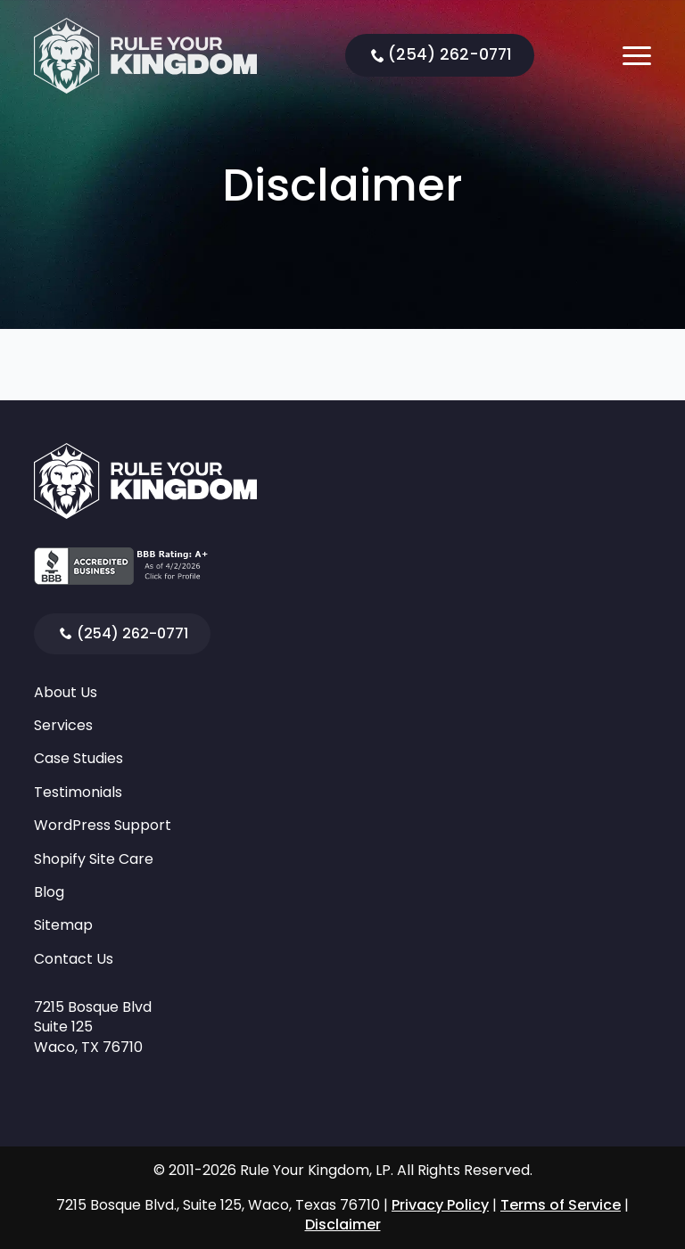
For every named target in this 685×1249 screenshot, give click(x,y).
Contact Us (73, 959)
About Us (65, 693)
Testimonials (78, 792)
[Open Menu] (637, 55)
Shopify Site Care (93, 859)
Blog (49, 892)
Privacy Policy (440, 1205)
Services (63, 725)
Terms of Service (560, 1205)
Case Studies (78, 758)
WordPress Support (102, 825)
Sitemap (63, 925)
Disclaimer (343, 1224)
